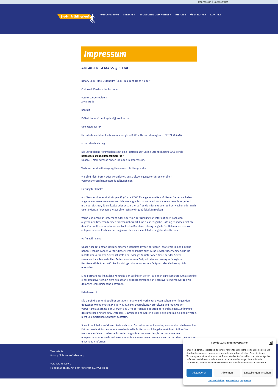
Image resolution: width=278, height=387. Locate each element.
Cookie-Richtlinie (216, 380)
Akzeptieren (199, 372)
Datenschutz (232, 380)
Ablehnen (227, 372)
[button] (271, 342)
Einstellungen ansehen (257, 372)
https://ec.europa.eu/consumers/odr (102, 155)
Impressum (245, 380)
